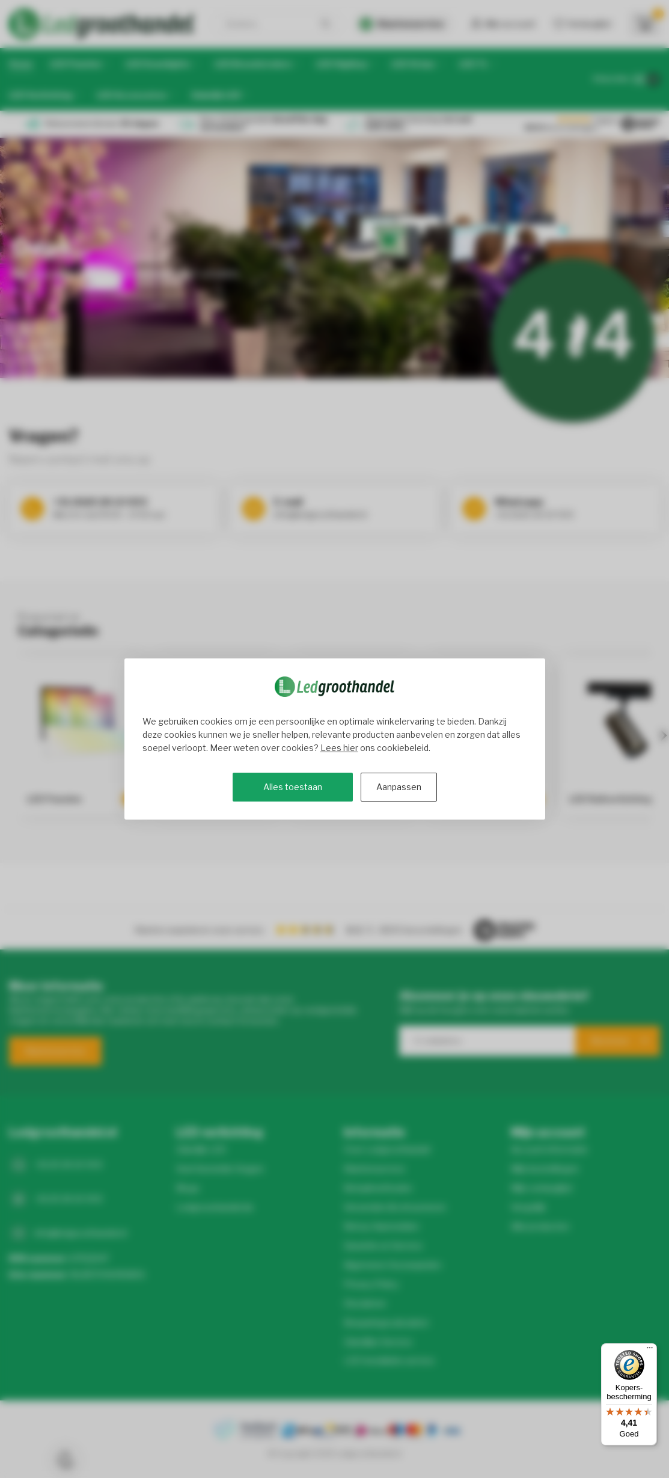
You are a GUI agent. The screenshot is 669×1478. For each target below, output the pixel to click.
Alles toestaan (292, 787)
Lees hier (339, 748)
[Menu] (650, 1350)
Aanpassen (398, 787)
